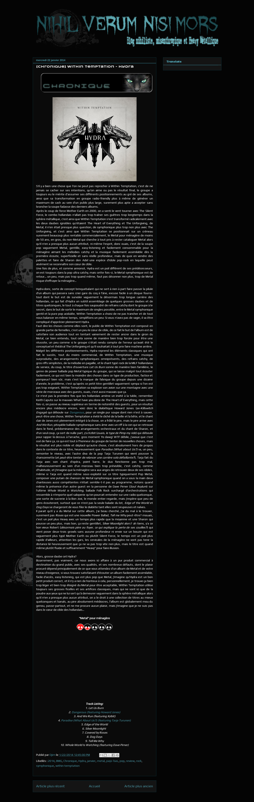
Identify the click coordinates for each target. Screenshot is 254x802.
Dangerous (77, 412)
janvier (91, 761)
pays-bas (112, 761)
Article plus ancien (138, 786)
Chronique (70, 761)
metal (101, 761)
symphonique (45, 765)
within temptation (67, 765)
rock (139, 761)
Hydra (82, 761)
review (130, 761)
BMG (59, 761)
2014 (51, 761)
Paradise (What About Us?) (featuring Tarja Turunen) (96, 720)
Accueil (94, 786)
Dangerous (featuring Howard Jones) (95, 712)
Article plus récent (50, 786)
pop (122, 761)
